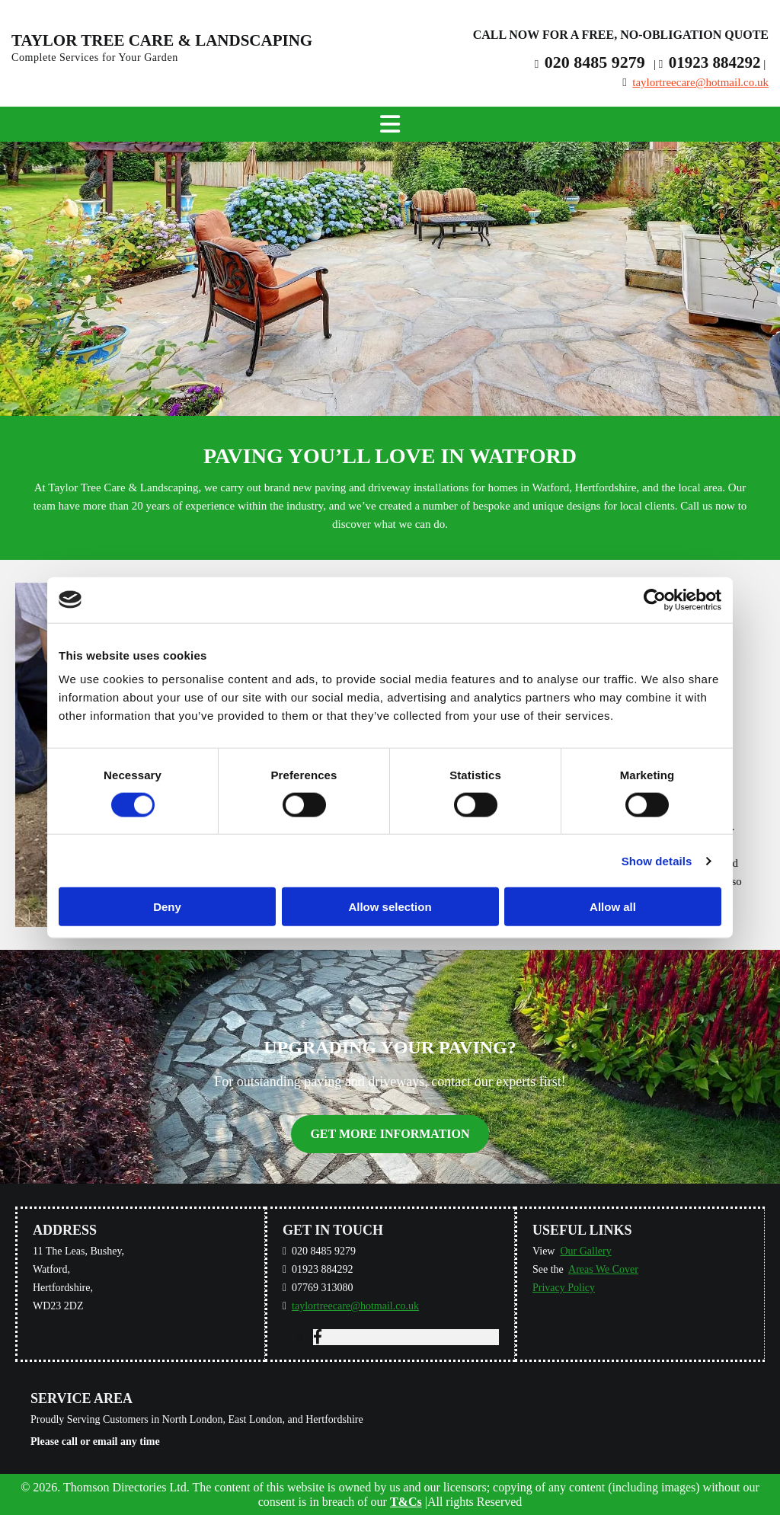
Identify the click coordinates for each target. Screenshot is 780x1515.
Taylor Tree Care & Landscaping (161, 40)
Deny (167, 906)
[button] (389, 1133)
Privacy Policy (563, 1287)
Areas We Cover (603, 1269)
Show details (657, 860)
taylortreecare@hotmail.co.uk (700, 82)
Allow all (613, 906)
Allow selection (389, 906)
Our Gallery (585, 1251)
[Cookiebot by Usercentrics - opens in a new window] (654, 599)
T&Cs (406, 1501)
